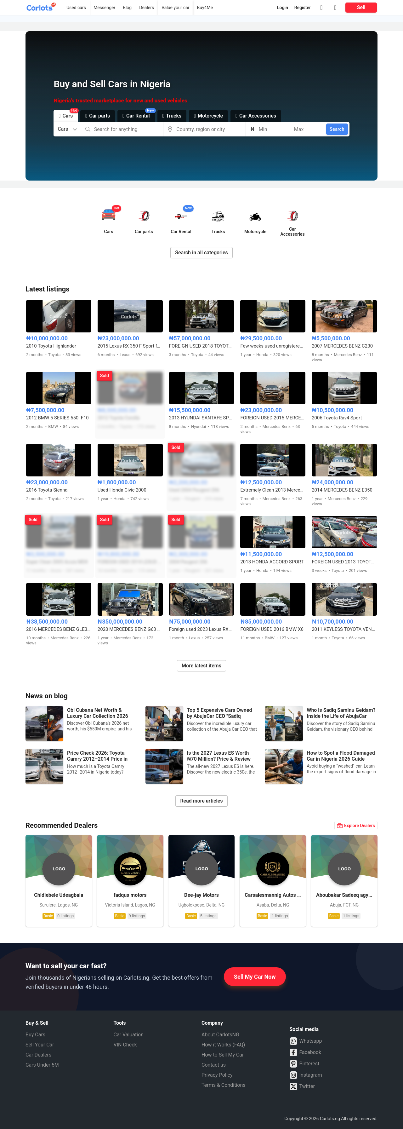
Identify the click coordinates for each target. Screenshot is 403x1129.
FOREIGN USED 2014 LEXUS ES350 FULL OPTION (130, 562)
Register (302, 7)
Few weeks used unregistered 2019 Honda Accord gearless (272, 346)
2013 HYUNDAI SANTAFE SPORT (201, 418)
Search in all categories (201, 253)
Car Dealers (38, 1055)
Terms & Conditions (224, 1085)
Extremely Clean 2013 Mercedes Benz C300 (272, 490)
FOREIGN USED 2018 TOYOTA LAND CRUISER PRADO (201, 346)
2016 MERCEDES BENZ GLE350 (58, 629)
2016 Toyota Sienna (46, 490)
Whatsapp (306, 1041)
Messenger (104, 7)
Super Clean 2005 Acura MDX (57, 562)
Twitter (302, 1086)
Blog (127, 7)
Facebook (305, 1052)
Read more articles (201, 801)
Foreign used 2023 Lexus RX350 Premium (201, 629)
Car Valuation (129, 1035)
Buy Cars (35, 1035)
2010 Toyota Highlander (51, 346)
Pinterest (305, 1064)
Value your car (175, 7)
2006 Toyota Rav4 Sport (337, 418)
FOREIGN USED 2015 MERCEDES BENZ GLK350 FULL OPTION (272, 418)
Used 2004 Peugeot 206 (194, 490)
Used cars (76, 7)
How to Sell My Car (223, 1055)
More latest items (201, 666)
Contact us (214, 1065)
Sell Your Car (40, 1045)
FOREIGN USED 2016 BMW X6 (272, 629)
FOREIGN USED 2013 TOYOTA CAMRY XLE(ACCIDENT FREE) (344, 562)
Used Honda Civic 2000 (122, 490)
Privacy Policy (217, 1075)
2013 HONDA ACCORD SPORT (272, 562)
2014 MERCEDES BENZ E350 (342, 490)
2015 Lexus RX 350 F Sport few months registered (130, 346)
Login (282, 7)
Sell (361, 7)
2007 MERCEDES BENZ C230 (342, 346)
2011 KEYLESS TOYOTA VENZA (344, 629)
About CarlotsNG (220, 1035)
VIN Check (125, 1045)
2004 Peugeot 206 (188, 562)
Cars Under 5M (42, 1065)
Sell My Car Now (255, 976)
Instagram (306, 1075)
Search (337, 129)
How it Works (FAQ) (223, 1045)
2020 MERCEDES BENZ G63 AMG (130, 629)
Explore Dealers (356, 825)
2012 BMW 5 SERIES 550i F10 (57, 418)
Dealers (146, 7)
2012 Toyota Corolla (118, 418)
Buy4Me (205, 7)
